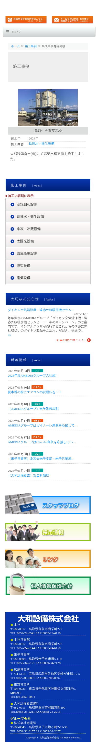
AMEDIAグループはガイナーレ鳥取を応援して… (43, 425)
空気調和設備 (48, 204)
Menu (16, 32)
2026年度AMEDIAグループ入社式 (31, 375)
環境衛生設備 (48, 253)
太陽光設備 (48, 241)
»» (9, 334)
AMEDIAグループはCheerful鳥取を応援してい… (42, 442)
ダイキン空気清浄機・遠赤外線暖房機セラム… (41, 310)
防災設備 (48, 266)
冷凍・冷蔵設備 (48, 229)
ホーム (15, 46)
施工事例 (31, 46)
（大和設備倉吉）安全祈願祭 (28, 475)
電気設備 (48, 278)
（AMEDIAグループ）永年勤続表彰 (33, 409)
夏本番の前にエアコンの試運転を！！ (35, 392)
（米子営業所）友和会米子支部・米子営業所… (41, 458)
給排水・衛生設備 (41, 143)
